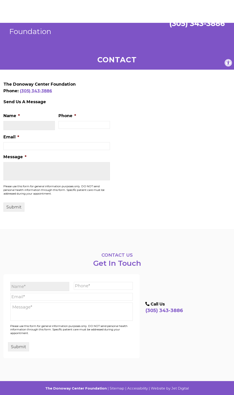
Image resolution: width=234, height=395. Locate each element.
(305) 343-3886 (191, 19)
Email (11, 137)
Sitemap (117, 388)
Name (11, 115)
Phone (67, 115)
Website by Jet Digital (170, 388)
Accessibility (137, 388)
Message (15, 156)
